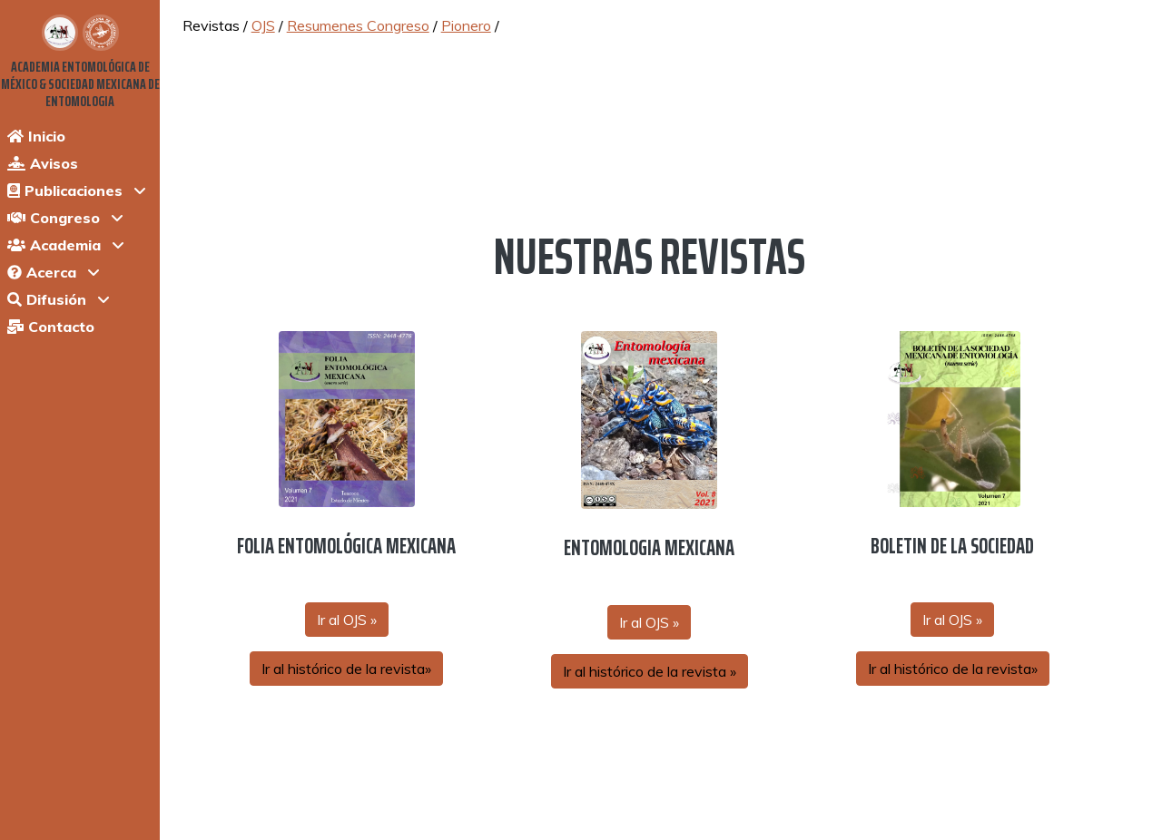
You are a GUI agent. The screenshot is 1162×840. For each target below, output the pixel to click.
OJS (263, 25)
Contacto (50, 326)
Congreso (53, 218)
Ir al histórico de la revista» (346, 668)
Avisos (42, 163)
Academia (54, 245)
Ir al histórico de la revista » (649, 671)
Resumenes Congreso (358, 25)
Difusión (46, 299)
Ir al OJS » (347, 619)
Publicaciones (65, 190)
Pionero (466, 25)
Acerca (41, 272)
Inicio (36, 136)
